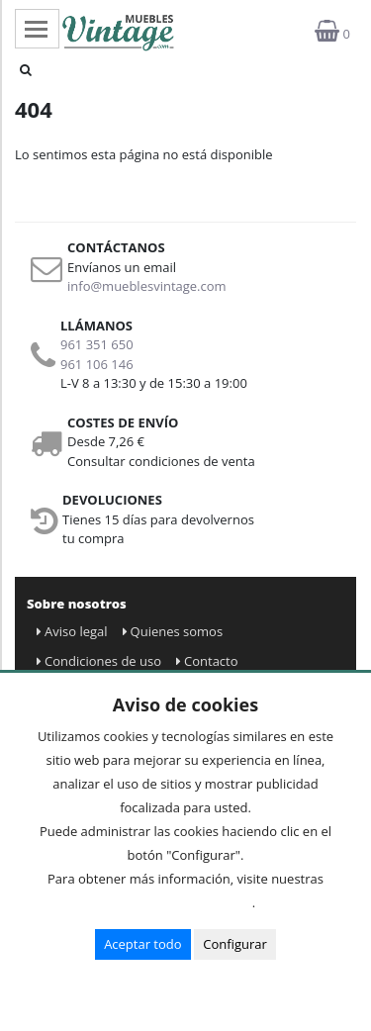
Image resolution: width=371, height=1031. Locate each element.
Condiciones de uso (99, 661)
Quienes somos (173, 631)
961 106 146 (97, 364)
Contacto (207, 661)
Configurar (235, 944)
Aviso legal (72, 631)
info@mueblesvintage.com (147, 286)
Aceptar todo (142, 944)
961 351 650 (97, 344)
